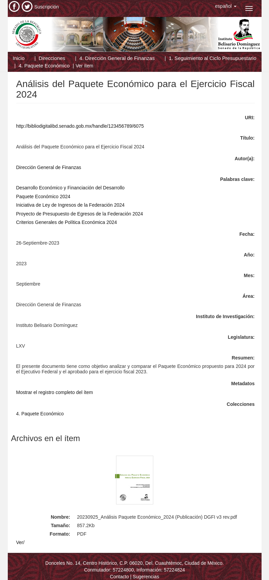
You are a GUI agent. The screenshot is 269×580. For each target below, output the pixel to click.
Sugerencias (146, 576)
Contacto (119, 576)
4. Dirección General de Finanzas (117, 58)
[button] (226, 6)
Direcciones (52, 58)
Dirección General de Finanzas (48, 167)
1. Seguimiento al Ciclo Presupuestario (212, 58)
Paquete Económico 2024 (43, 196)
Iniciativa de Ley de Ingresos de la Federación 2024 (70, 205)
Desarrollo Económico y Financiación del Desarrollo (70, 187)
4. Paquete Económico (44, 65)
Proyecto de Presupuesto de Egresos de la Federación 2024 (79, 213)
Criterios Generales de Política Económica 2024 (66, 222)
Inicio (19, 58)
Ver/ (20, 542)
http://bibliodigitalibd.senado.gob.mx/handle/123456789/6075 (80, 126)
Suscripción (47, 6)
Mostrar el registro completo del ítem (54, 392)
